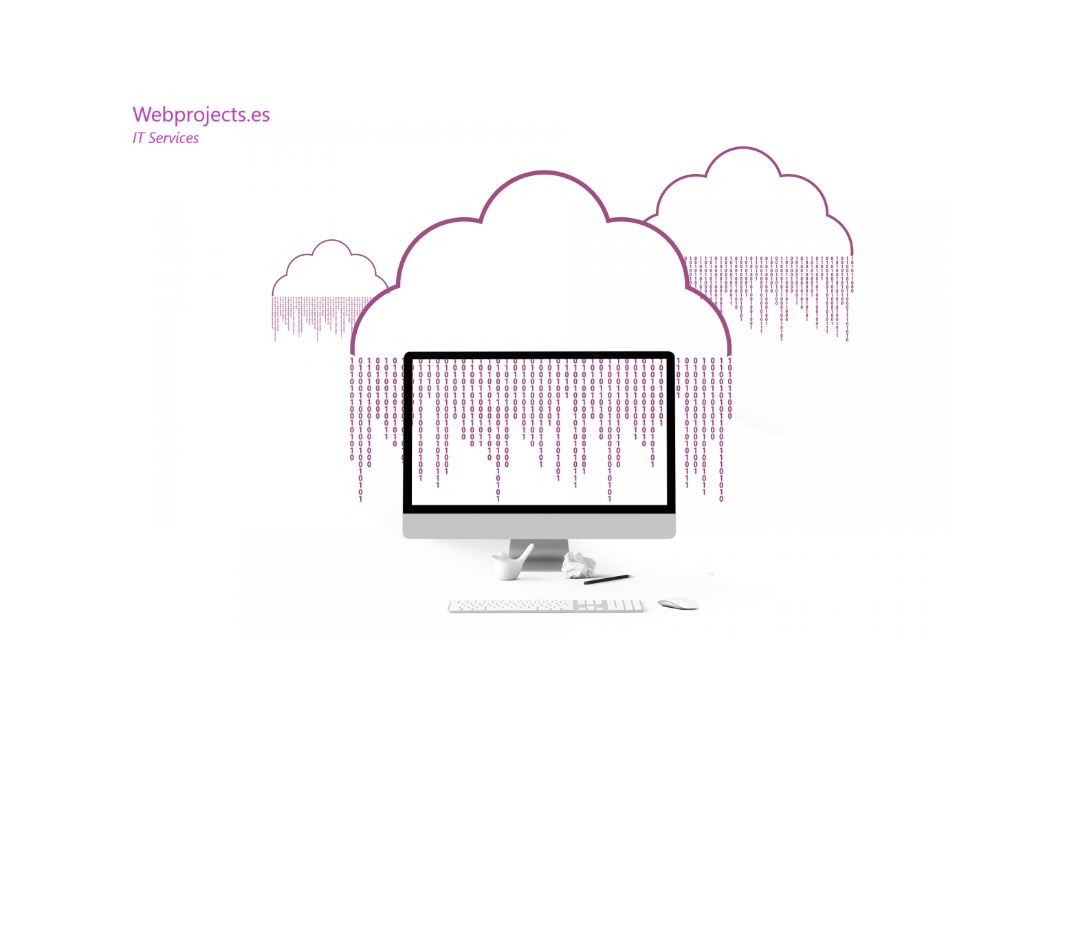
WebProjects (154, 870)
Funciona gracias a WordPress (264, 870)
